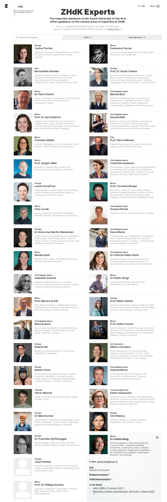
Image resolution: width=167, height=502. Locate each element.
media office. (113, 29)
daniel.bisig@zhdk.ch (107, 461)
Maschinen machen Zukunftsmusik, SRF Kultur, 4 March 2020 (123, 491)
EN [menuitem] (143, 6)
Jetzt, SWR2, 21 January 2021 (108, 488)
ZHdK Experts (88, 11)
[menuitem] (139, 6)
